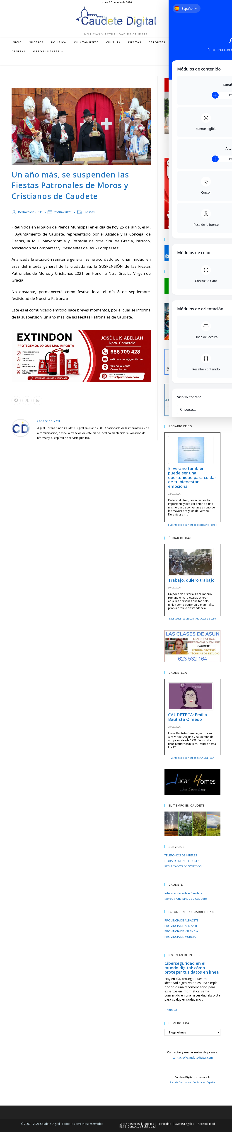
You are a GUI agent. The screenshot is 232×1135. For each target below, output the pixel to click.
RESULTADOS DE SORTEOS (183, 870)
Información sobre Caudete (183, 896)
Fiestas (89, 215)
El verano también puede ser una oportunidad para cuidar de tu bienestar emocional (192, 480)
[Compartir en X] (26, 403)
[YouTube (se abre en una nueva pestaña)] (191, 64)
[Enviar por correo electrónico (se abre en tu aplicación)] (205, 64)
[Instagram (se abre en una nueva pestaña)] (184, 64)
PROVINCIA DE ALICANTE (181, 929)
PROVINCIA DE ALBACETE (181, 924)
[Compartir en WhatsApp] (37, 403)
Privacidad (164, 1127)
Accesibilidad (206, 1127)
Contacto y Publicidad (142, 1130)
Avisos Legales (184, 1127)
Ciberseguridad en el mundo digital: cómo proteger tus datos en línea (191, 971)
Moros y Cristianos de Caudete (185, 902)
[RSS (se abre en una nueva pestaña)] (198, 64)
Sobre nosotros (129, 1127)
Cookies (148, 1127)
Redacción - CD (30, 215)
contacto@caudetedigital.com (192, 1061)
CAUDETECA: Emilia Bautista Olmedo (187, 720)
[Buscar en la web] (216, 64)
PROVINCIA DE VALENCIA (181, 935)
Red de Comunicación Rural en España (192, 1085)
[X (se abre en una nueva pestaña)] (171, 64)
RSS (121, 1130)
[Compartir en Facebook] (16, 403)
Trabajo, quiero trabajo (191, 583)
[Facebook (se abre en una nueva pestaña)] (178, 64)
